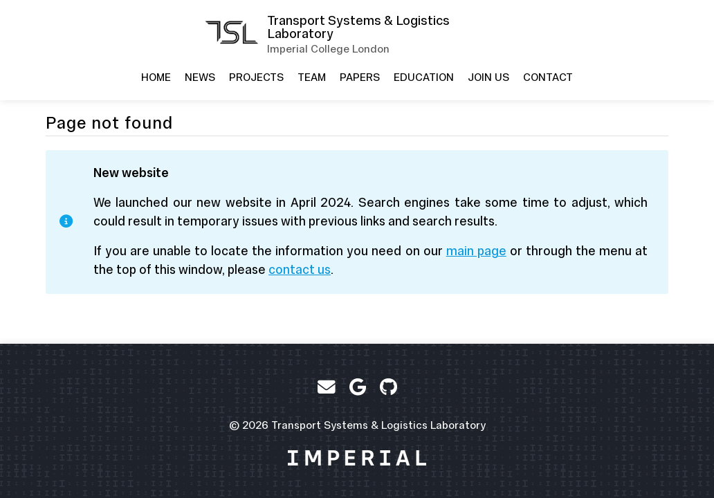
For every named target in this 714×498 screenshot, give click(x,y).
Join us (488, 77)
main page (476, 251)
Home (156, 77)
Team (312, 77)
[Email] (326, 387)
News (200, 77)
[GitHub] (388, 387)
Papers (360, 77)
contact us (299, 269)
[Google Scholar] (357, 387)
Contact (548, 77)
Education (424, 77)
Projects (256, 77)
